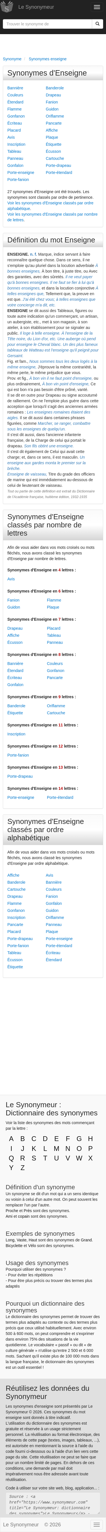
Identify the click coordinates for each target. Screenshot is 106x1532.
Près (28, 1210)
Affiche (52, 130)
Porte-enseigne (20, 172)
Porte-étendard (59, 172)
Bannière (15, 88)
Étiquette (53, 144)
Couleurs (15, 95)
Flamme (14, 109)
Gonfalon (15, 165)
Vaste (22, 1240)
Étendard (15, 102)
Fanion (52, 102)
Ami (9, 1216)
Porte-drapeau (58, 165)
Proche (12, 1210)
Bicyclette (14, 1245)
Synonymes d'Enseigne (47, 73)
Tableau (14, 151)
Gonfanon (16, 116)
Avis (11, 137)
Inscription (16, 144)
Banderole (55, 88)
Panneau (15, 158)
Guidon (52, 109)
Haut (33, 1240)
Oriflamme (55, 116)
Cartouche (55, 158)
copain (24, 1216)
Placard (14, 130)
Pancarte (54, 123)
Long (10, 1240)
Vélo (32, 1245)
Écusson (53, 151)
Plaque (52, 137)
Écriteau (14, 123)
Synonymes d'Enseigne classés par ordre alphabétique (45, 829)
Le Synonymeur (36, 7)
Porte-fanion (18, 179)
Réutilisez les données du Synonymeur (47, 1392)
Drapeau (53, 95)
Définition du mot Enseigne (51, 240)
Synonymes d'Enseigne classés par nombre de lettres (45, 524)
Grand (86, 1240)
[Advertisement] (53, 44)
